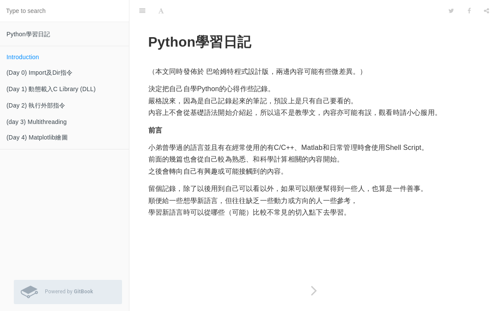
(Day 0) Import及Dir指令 (39, 72)
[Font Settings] (161, 11)
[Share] (486, 11)
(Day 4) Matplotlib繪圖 (37, 137)
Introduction (22, 57)
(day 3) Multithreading (36, 121)
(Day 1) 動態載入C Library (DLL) (51, 89)
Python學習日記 (28, 34)
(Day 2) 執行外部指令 (36, 105)
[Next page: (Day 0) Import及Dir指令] (314, 290)
